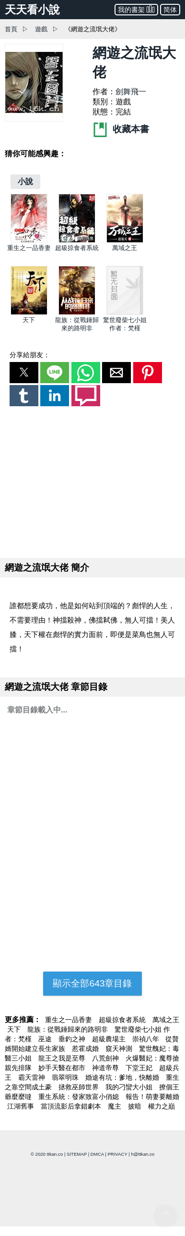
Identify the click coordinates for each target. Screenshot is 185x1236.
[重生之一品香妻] (29, 240)
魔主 (115, 1106)
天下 (29, 320)
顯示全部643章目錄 (92, 983)
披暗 (135, 1106)
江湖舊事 (21, 1106)
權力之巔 (161, 1106)
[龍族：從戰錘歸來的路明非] (76, 312)
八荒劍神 (106, 1058)
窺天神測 (119, 1048)
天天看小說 (32, 9)
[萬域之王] (124, 240)
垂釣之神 (72, 1039)
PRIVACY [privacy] (117, 1154)
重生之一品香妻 (29, 247)
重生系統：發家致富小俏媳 (79, 1096)
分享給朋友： (30, 355)
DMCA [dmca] (97, 1154)
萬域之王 (124, 247)
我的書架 (136, 8)
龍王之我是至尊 (62, 1058)
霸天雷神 (32, 1077)
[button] (24, 372)
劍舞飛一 (131, 91)
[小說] (25, 181)
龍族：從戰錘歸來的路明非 (68, 1029)
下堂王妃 (140, 1068)
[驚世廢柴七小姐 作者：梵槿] (124, 312)
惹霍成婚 (86, 1048)
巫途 (46, 1039)
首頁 (11, 29)
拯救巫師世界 (79, 1087)
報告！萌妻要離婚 (152, 1096)
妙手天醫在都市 (62, 1068)
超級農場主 (109, 1039)
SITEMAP (77, 1154)
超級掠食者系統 (77, 247)
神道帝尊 (106, 1068)
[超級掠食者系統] (76, 240)
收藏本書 (120, 129)
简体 (170, 9)
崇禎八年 (146, 1039)
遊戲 (41, 29)
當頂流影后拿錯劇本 (72, 1106)
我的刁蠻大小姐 (129, 1087)
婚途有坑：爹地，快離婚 (123, 1077)
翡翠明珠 (66, 1077)
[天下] (29, 312)
